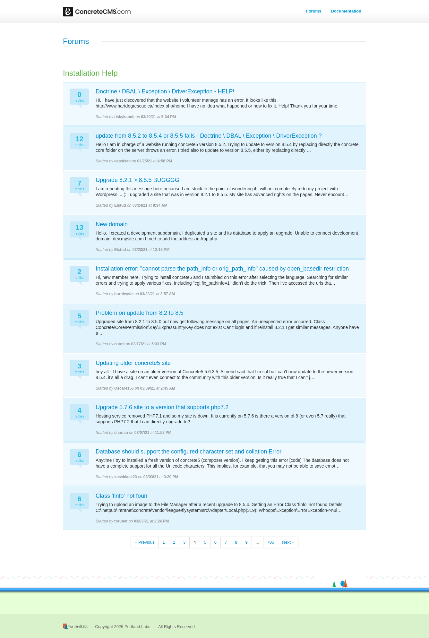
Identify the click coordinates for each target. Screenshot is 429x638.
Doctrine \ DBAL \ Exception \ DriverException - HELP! (165, 91)
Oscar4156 (124, 388)
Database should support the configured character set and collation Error (188, 451)
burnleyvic (123, 294)
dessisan (122, 161)
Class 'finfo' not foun (121, 496)
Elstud (120, 205)
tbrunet (120, 521)
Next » (288, 542)
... (257, 542)
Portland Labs (137, 626)
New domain (112, 224)
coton (119, 344)
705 (270, 542)
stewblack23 (125, 477)
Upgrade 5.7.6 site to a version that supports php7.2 (162, 407)
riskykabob (124, 117)
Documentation (346, 11)
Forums (314, 11)
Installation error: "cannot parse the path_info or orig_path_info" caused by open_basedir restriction (222, 268)
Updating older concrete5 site (133, 363)
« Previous (144, 542)
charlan (121, 432)
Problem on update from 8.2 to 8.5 (139, 313)
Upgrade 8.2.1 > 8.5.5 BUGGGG (137, 180)
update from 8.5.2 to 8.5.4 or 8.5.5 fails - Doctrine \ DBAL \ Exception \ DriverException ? (209, 136)
